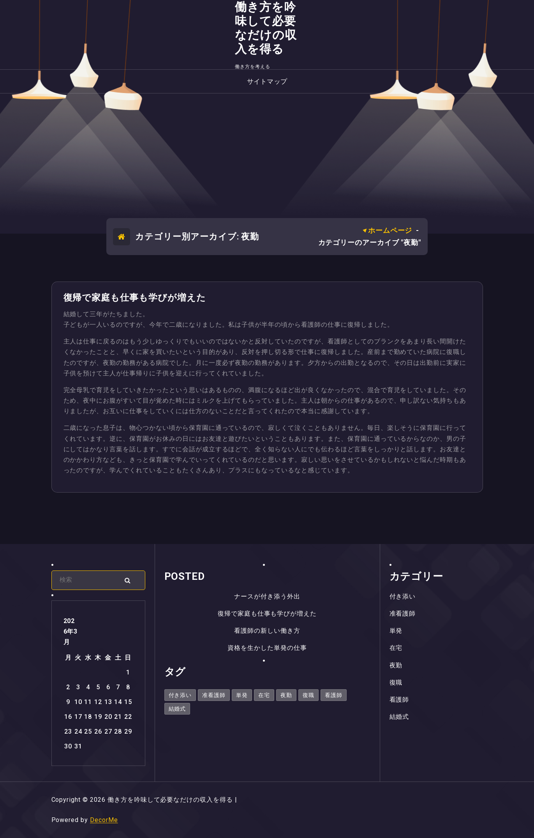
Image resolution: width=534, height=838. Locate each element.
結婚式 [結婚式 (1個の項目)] (177, 709)
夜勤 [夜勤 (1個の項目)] (286, 695)
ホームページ (390, 230)
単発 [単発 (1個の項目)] (242, 695)
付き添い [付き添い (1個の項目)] (180, 695)
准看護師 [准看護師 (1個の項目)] (214, 695)
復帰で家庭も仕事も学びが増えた (134, 297)
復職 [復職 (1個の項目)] (308, 695)
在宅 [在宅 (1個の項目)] (264, 695)
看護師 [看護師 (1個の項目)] (333, 695)
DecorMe (104, 820)
